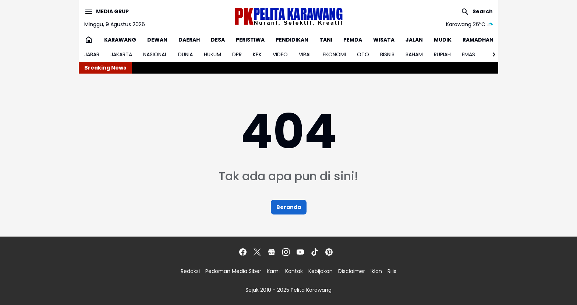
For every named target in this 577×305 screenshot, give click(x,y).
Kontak (294, 271)
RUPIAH (442, 54)
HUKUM (212, 54)
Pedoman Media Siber (233, 271)
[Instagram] (286, 252)
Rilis (391, 271)
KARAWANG (120, 39)
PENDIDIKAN (292, 39)
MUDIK (443, 39)
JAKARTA (121, 54)
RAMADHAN (478, 39)
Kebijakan (320, 271)
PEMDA (352, 39)
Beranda (288, 207)
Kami (273, 271)
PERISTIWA (250, 39)
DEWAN (157, 39)
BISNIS (387, 54)
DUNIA (185, 54)
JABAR (91, 54)
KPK (257, 54)
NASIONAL (155, 54)
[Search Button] (477, 11)
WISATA (383, 39)
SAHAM (414, 54)
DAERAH (189, 39)
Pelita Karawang (311, 290)
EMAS (468, 54)
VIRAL (305, 54)
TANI (325, 39)
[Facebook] (242, 252)
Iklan (376, 271)
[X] (257, 252)
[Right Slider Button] (491, 54)
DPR (237, 54)
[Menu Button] (106, 11)
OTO (363, 54)
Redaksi (190, 271)
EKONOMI (334, 54)
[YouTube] (300, 252)
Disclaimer (351, 271)
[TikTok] (314, 252)
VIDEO (280, 54)
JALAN (414, 39)
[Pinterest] (329, 252)
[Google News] (271, 252)
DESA (218, 39)
